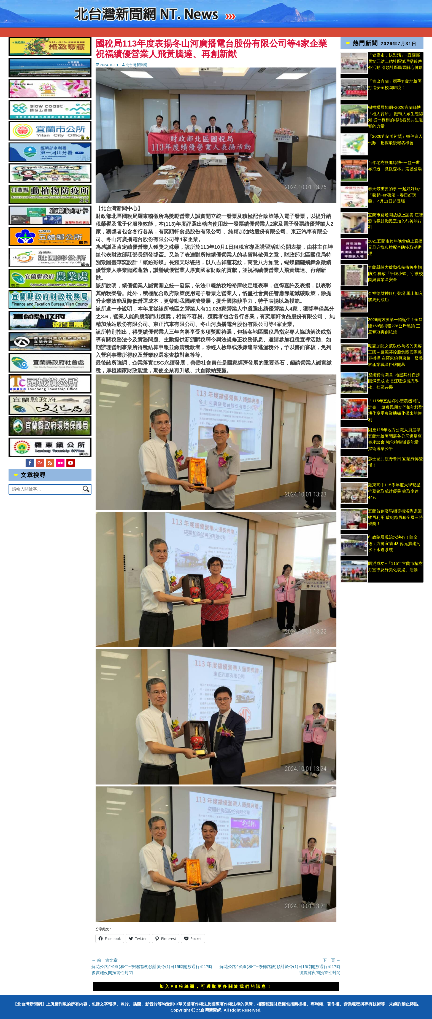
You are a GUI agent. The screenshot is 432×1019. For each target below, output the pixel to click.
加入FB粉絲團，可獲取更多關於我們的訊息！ (216, 986)
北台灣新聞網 (136, 65)
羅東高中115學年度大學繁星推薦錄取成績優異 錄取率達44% (394, 491)
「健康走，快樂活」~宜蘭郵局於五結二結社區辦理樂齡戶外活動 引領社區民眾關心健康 (395, 61)
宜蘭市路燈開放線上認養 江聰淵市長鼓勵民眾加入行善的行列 (395, 221)
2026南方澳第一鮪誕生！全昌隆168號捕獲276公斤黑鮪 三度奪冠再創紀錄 (395, 325)
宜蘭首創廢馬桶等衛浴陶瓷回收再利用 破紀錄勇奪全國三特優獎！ (395, 517)
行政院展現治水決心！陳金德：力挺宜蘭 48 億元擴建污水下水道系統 (394, 543)
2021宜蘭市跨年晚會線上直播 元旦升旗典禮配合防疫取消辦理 (395, 247)
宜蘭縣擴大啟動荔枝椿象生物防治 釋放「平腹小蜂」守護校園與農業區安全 (395, 273)
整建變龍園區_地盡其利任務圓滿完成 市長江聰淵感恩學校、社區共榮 (394, 380)
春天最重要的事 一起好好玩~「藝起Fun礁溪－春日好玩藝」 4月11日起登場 (394, 194)
